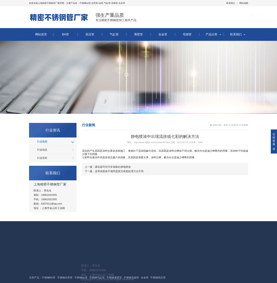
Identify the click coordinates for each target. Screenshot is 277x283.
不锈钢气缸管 (97, 277)
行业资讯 (233, 125)
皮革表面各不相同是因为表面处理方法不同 (119, 171)
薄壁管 (138, 34)
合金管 (162, 34)
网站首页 (41, 34)
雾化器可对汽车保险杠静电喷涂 (113, 166)
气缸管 (114, 34)
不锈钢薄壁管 (114, 277)
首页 (225, 125)
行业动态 (42, 149)
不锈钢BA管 (49, 277)
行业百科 (42, 157)
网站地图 (243, 3)
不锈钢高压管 (158, 277)
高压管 (89, 34)
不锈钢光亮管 (64, 277)
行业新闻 (42, 141)
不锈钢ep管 (80, 277)
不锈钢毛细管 (131, 277)
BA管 (65, 34)
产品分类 (211, 34)
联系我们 (230, 3)
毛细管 (187, 34)
